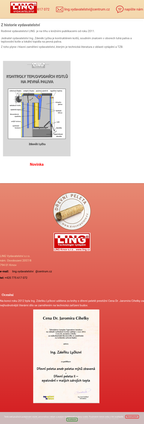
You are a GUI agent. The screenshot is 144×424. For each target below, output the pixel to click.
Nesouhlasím (132, 417)
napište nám (133, 9)
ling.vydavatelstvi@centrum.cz (87, 9)
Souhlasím (72, 420)
